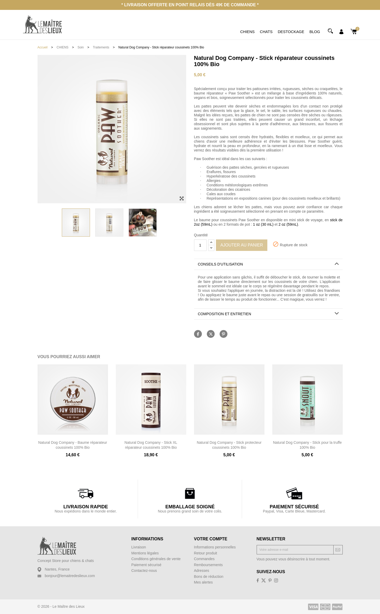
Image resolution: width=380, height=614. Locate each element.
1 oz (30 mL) (263, 224)
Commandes (204, 559)
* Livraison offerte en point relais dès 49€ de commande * (189, 5)
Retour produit (205, 553)
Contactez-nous (144, 570)
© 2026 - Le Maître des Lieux (61, 606)
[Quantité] (200, 245)
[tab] (268, 264)
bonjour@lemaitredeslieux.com (70, 576)
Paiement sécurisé (146, 565)
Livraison (138, 547)
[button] (268, 264)
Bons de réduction (209, 576)
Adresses (201, 570)
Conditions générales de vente (156, 559)
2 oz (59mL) (288, 224)
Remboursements (208, 565)
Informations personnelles (215, 547)
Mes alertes (203, 582)
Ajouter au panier (241, 245)
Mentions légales (145, 553)
